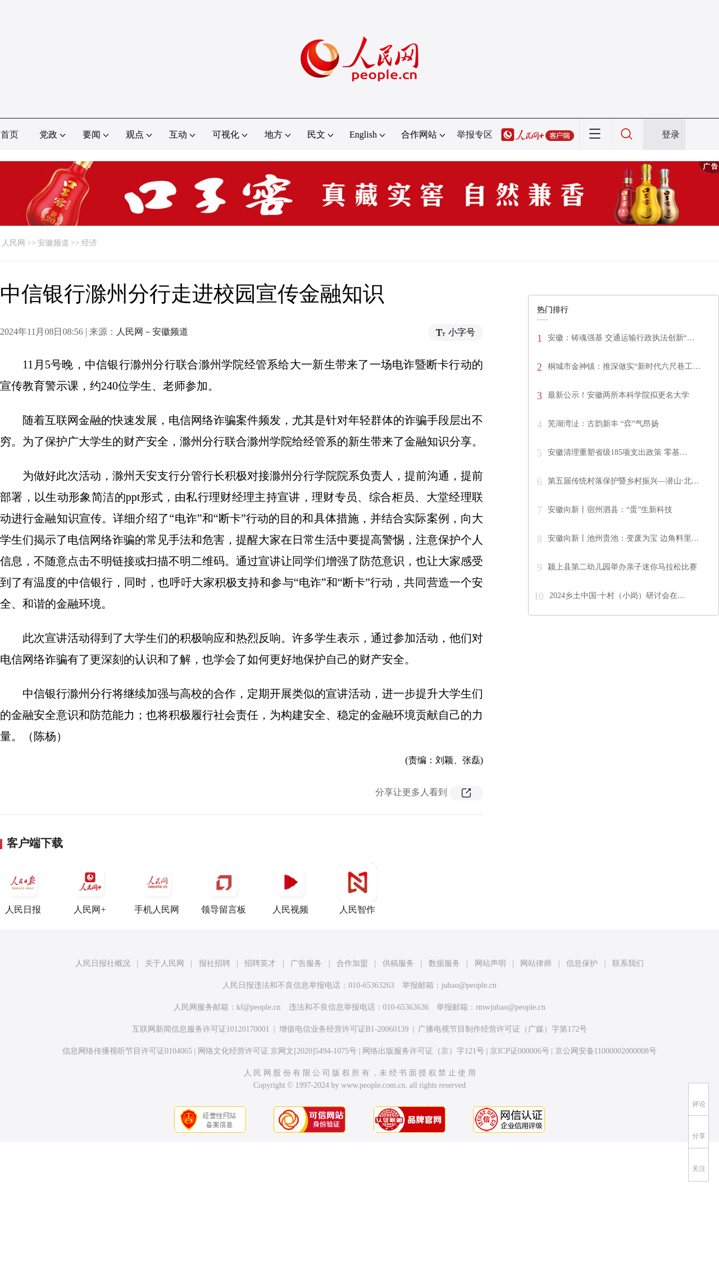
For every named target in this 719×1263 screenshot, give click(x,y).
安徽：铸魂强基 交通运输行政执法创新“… (621, 338)
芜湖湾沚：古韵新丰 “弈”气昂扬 (603, 424)
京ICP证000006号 (519, 1051)
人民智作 (357, 888)
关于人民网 (164, 963)
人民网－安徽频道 (152, 331)
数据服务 (444, 963)
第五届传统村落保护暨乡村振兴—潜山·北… (623, 481)
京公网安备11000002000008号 (606, 1051)
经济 (89, 243)
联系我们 (628, 963)
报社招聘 (214, 963)
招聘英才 (260, 963)
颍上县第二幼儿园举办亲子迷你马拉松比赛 (622, 567)
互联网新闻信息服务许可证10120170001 (201, 1029)
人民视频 (290, 888)
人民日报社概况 (102, 963)
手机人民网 (156, 888)
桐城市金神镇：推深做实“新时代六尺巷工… (624, 366)
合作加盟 (352, 963)
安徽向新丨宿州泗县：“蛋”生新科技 (610, 509)
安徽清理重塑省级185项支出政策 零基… (618, 452)
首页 (10, 134)
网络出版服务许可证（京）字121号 (423, 1051)
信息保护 (582, 963)
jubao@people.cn (469, 985)
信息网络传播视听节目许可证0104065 (127, 1051)
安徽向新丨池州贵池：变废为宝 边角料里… (623, 538)
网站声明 (490, 963)
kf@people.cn (258, 1007)
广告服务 (306, 963)
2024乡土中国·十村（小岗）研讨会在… (617, 595)
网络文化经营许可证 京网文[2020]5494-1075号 (277, 1051)
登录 (671, 134)
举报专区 (475, 134)
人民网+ (90, 888)
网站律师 (536, 963)
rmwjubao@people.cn (510, 1007)
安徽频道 (53, 243)
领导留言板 (223, 888)
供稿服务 (398, 963)
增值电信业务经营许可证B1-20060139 (344, 1029)
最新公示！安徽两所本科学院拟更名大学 (618, 395)
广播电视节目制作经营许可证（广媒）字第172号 (502, 1029)
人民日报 (23, 888)
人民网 (13, 243)
